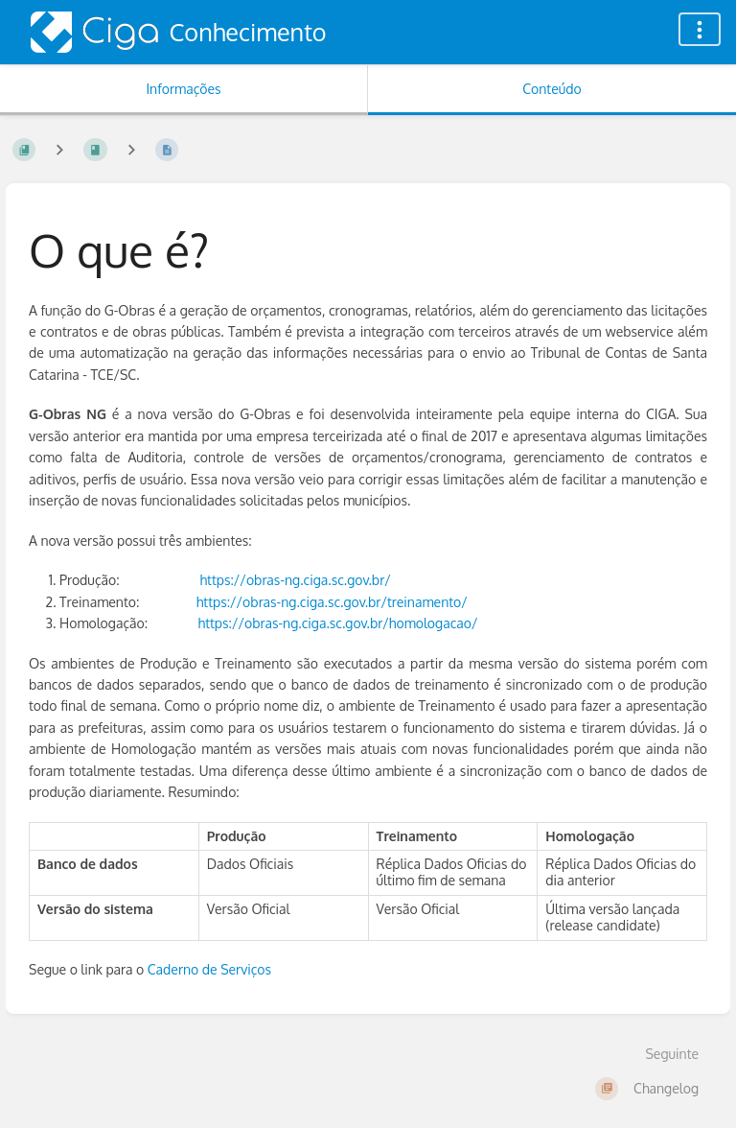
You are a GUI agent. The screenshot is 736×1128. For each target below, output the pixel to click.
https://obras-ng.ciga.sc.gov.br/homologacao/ (338, 623)
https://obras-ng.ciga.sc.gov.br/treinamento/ (332, 602)
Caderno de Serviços (209, 969)
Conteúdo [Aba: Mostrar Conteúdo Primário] (551, 89)
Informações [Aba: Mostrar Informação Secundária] (183, 89)
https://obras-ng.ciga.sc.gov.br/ (294, 580)
